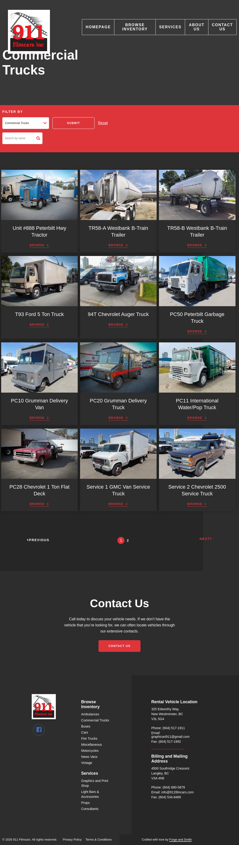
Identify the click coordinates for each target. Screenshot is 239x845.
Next (206, 539)
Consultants (89, 809)
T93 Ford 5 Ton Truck (39, 314)
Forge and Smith (180, 839)
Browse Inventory (135, 27)
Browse (37, 245)
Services (170, 27)
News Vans (89, 757)
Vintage (86, 763)
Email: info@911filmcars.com (172, 792)
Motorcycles (90, 751)
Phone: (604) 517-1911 (168, 728)
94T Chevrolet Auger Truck (118, 314)
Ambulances (90, 714)
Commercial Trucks (95, 720)
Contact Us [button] (119, 646)
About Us (196, 27)
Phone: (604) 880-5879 (168, 787)
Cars (84, 732)
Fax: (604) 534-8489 (166, 797)
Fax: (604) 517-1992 (166, 741)
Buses (85, 726)
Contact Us (222, 27)
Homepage (98, 27)
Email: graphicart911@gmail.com (170, 734)
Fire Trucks (89, 738)
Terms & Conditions (98, 839)
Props (85, 803)
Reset (103, 123)
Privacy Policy (72, 839)
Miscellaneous (91, 744)
